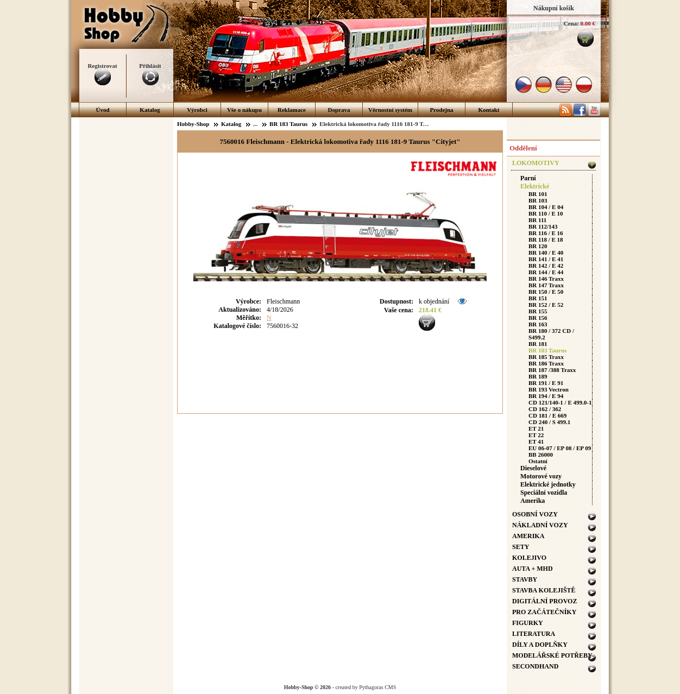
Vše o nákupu (244, 109)
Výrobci (197, 109)
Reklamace (292, 109)
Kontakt (488, 109)
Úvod (102, 109)
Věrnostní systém (390, 109)
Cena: (571, 23)
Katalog (150, 109)
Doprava (339, 109)
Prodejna (441, 109)
